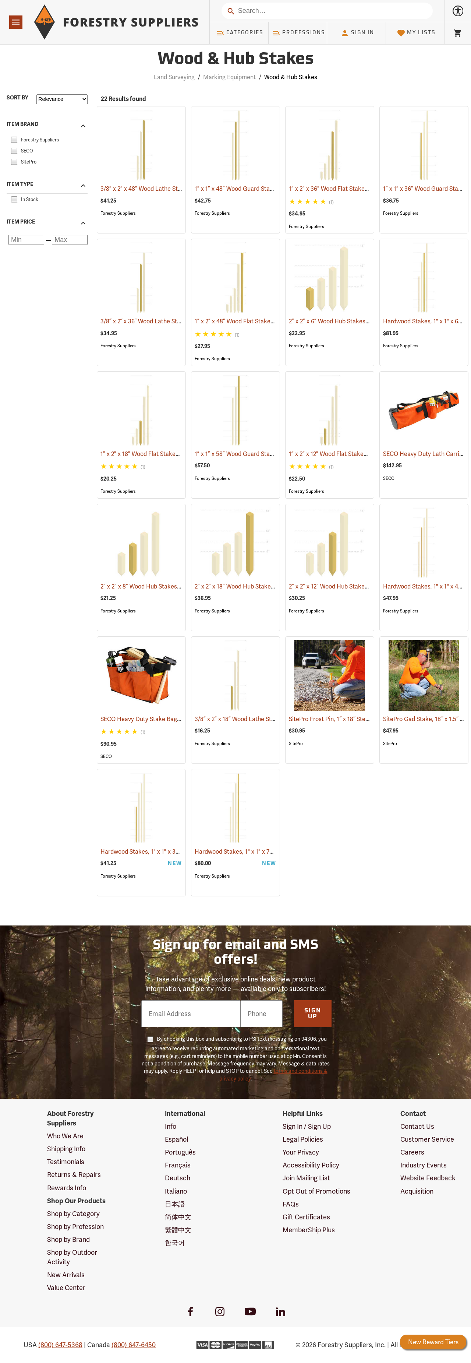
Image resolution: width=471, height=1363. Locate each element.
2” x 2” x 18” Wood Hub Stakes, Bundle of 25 (262, 586)
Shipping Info (66, 1149)
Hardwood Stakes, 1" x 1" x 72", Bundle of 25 (263, 852)
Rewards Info (66, 1188)
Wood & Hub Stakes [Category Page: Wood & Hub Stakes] (235, 60)
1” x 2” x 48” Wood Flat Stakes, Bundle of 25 (262, 321)
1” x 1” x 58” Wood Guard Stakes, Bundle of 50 (265, 454)
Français (178, 1165)
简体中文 (178, 1217)
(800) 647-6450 (133, 1345)
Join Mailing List (306, 1178)
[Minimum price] (26, 240)
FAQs (291, 1204)
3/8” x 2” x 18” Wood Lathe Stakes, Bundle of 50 (268, 719)
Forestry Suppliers (118, 213)
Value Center (66, 1287)
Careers (412, 1152)
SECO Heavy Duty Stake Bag (149, 719)
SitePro (296, 744)
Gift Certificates (306, 1217)
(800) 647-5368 (60, 1345)
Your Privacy (301, 1152)
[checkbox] (14, 138)
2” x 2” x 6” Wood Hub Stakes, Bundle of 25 (355, 321)
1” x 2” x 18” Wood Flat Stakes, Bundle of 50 (168, 454)
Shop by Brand (68, 1239)
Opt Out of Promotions (316, 1191)
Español (176, 1139)
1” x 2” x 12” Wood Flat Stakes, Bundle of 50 (356, 454)
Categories (240, 33)
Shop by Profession (75, 1226)
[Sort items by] (62, 99)
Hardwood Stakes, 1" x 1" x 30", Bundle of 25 (169, 852)
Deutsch (177, 1178)
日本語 (175, 1204)
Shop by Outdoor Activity (72, 1257)
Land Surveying (174, 77)
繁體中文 (178, 1230)
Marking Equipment (229, 77)
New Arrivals (66, 1275)
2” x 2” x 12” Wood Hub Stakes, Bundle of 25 (356, 586)
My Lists (416, 33)
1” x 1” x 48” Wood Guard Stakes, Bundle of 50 (265, 189)
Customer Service (427, 1139)
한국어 (175, 1243)
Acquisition (416, 1191)
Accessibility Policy (311, 1165)
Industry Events (423, 1165)
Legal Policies (303, 1139)
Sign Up (312, 1014)
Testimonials (65, 1162)
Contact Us (417, 1126)
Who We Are (65, 1136)
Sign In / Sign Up (307, 1126)
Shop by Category (73, 1213)
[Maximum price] (70, 240)
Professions (299, 33)
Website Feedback (428, 1178)
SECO (388, 478)
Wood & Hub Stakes (290, 77)
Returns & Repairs (74, 1174)
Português (180, 1152)
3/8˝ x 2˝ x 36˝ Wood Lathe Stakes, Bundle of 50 (174, 321)
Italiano (176, 1191)
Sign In (357, 33)
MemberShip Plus (309, 1230)
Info (170, 1126)
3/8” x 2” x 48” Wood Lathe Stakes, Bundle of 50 (174, 189)
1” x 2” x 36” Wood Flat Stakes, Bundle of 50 (357, 189)
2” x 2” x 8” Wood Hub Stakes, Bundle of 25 (167, 586)
